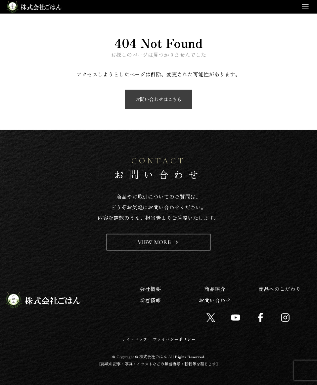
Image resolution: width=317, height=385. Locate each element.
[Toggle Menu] (305, 7)
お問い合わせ (215, 300)
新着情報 (150, 300)
